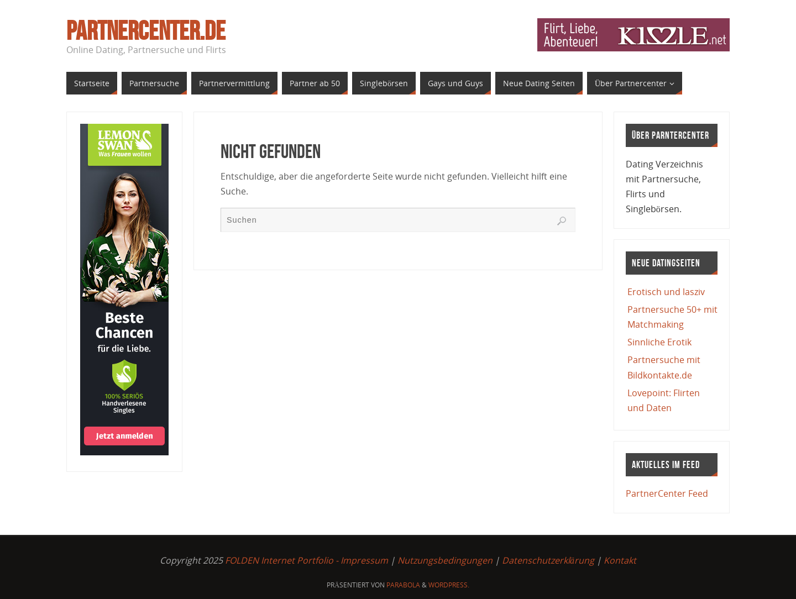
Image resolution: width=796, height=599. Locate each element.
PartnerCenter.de (146, 31)
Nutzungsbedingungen (445, 560)
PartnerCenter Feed (667, 493)
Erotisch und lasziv (666, 292)
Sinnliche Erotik (659, 342)
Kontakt (620, 560)
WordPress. (448, 585)
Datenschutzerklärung (548, 560)
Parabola (403, 585)
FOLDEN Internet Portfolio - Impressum (306, 560)
